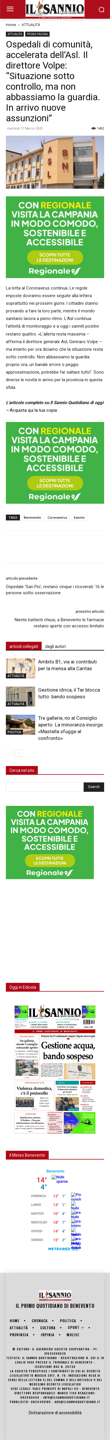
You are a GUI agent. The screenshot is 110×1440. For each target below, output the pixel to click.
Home (11, 24)
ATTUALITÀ (31, 24)
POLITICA (14, 732)
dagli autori (55, 646)
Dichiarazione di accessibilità (55, 1412)
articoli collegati (23, 646)
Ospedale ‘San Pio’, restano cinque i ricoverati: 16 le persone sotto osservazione (55, 589)
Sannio (79, 517)
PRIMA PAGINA (37, 34)
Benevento (32, 517)
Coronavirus (57, 517)
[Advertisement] (50, 927)
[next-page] (19, 753)
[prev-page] (9, 753)
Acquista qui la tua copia (33, 410)
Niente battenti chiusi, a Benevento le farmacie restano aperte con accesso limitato (59, 623)
